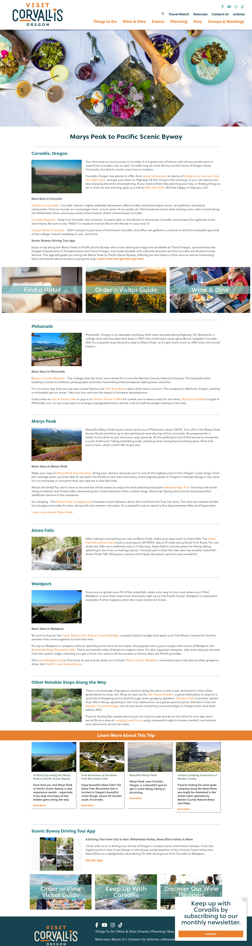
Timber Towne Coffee (107, 399)
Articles (153, 939)
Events (143, 931)
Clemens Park (185, 698)
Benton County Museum (48, 378)
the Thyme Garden (161, 694)
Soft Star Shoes (115, 389)
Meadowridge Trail (176, 487)
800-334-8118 (154, 187)
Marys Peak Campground (73, 502)
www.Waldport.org (50, 660)
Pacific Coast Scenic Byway (63, 664)
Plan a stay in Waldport (142, 660)
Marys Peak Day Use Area (74, 473)
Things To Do (105, 931)
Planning (158, 931)
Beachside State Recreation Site (53, 650)
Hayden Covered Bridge (102, 706)
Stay (170, 931)
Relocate (102, 939)
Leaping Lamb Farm (128, 720)
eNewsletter (170, 939)
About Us (118, 939)
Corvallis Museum (43, 220)
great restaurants (155, 176)
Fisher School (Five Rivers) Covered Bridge (90, 635)
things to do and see (198, 176)
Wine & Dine (126, 931)
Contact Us (136, 939)
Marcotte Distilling (193, 399)
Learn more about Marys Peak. (52, 512)
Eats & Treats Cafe (63, 399)
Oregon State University (47, 230)
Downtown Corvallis (44, 205)
